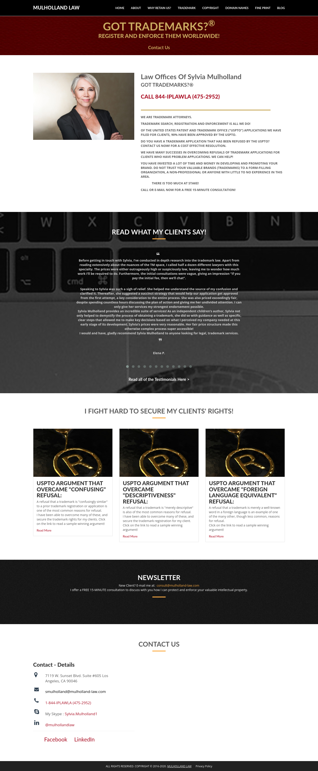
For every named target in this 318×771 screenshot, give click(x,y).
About (136, 8)
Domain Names (236, 8)
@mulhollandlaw (59, 724)
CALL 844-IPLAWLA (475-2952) (180, 96)
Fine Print (263, 8)
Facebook (55, 739)
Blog (281, 8)
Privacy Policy (202, 766)
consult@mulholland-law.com (178, 585)
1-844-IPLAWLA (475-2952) (68, 702)
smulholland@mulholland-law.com (75, 691)
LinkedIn (84, 739)
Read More (44, 530)
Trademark (187, 8)
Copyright (210, 8)
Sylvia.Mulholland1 (81, 713)
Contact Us (159, 47)
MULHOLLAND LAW (56, 8)
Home (119, 8)
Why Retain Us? (159, 8)
